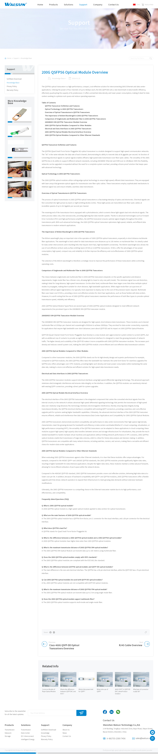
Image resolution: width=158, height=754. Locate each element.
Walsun (18, 750)
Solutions (68, 4)
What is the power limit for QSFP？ (86, 691)
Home (40, 4)
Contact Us (113, 4)
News (65, 733)
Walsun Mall (147, 4)
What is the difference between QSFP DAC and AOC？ (68, 692)
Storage (8, 736)
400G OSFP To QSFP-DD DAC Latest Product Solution (122, 692)
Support (83, 4)
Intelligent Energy (27, 739)
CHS (136, 4)
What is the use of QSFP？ (102, 691)
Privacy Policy (12, 87)
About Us (66, 730)
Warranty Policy (12, 90)
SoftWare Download (14, 79)
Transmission (9, 730)
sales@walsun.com (144, 738)
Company (97, 4)
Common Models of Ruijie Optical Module (49, 691)
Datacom (8, 733)
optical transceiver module (127, 750)
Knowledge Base (26, 59)
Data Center (25, 733)
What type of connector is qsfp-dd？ (140, 691)
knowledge (45, 733)
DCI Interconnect (27, 736)
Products (53, 4)
